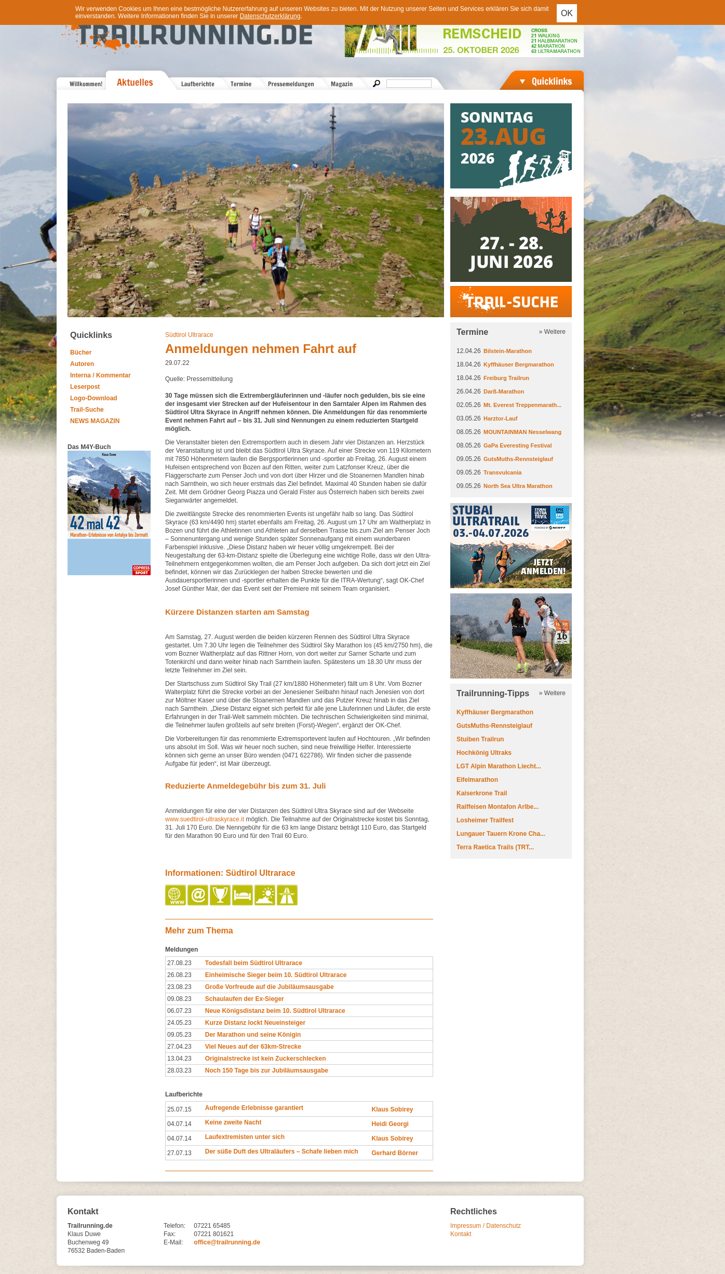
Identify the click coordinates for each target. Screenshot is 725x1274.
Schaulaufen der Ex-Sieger (244, 998)
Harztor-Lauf (500, 418)
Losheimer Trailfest (485, 820)
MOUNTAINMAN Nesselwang (522, 432)
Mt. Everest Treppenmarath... (522, 405)
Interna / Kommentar (100, 375)
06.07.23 (179, 1010)
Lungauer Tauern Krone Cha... (501, 833)
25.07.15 (179, 1109)
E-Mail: (173, 1242)
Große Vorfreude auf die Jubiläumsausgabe (269, 987)
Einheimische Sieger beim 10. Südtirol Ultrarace (276, 975)
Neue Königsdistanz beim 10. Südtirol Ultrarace (275, 1010)
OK (567, 13)
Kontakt (461, 1234)
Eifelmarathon (477, 779)
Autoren (82, 364)
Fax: (170, 1234)
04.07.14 (179, 1124)
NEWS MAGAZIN (94, 421)
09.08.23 (179, 998)
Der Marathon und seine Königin (253, 1034)
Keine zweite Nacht (233, 1122)
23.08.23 (179, 987)
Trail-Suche (87, 409)
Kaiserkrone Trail (482, 793)
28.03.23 (179, 1070)
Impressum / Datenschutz (485, 1225)
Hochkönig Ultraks (484, 752)
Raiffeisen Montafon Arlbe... (498, 806)
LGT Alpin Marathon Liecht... (499, 766)
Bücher (80, 352)
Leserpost (85, 386)
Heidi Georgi (389, 1124)
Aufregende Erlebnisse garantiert (254, 1108)
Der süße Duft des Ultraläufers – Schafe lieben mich (281, 1151)
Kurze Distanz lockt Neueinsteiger (255, 1022)
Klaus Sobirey (392, 1109)
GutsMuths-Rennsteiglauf (518, 459)
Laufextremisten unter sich (245, 1137)
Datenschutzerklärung (270, 16)
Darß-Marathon (504, 391)
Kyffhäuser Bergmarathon (519, 364)
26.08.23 (179, 975)
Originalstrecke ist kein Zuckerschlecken (265, 1058)
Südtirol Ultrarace (189, 334)
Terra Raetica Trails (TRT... (495, 847)
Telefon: (174, 1225)
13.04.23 (179, 1058)
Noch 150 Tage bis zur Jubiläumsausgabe (266, 1070)
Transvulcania (502, 472)
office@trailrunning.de (227, 1242)
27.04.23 (179, 1046)
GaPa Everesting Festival (518, 445)
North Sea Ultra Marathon (518, 486)
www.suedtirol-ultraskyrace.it (205, 819)
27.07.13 (179, 1153)
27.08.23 (179, 963)
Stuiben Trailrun (480, 739)
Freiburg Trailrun (506, 378)
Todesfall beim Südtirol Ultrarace (253, 963)
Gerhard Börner (394, 1153)
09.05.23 (179, 1034)
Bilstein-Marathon (508, 351)
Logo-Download (93, 398)
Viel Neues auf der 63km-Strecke (253, 1046)
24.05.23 (179, 1022)
